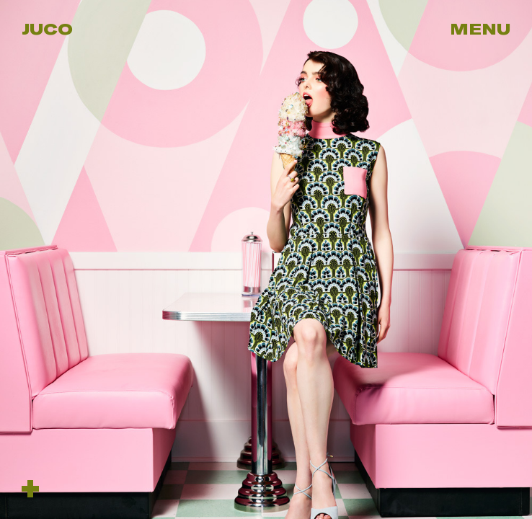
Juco (47, 29)
